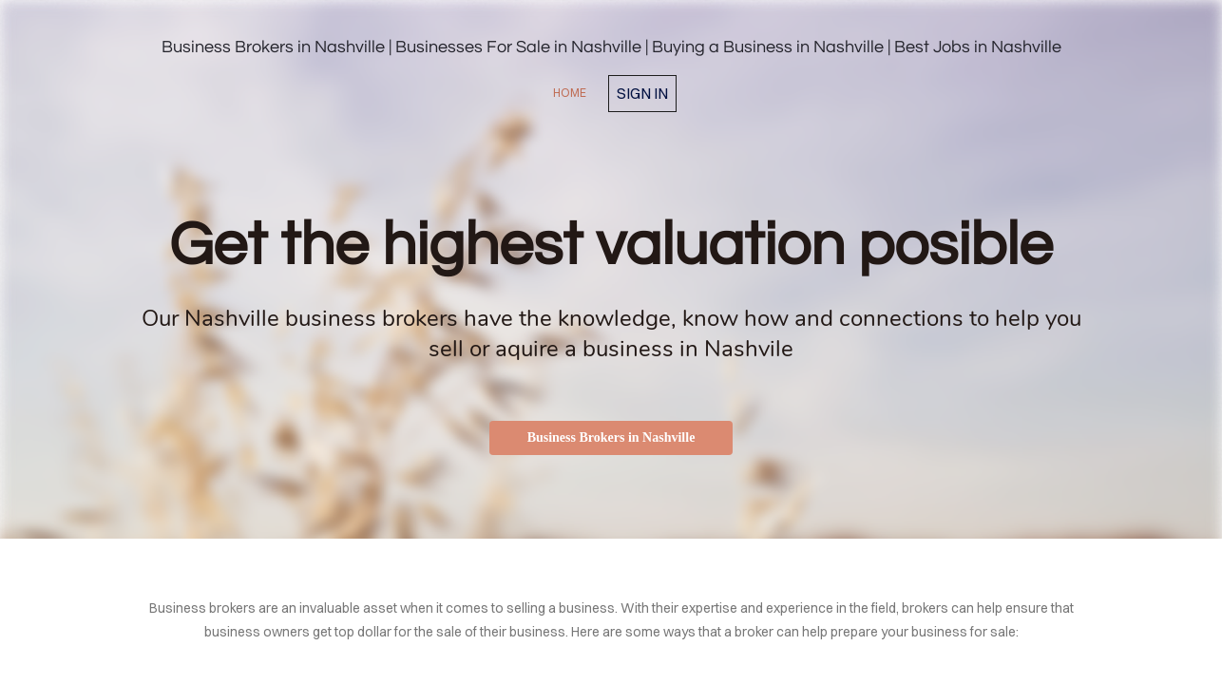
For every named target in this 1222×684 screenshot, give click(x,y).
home (569, 93)
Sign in (642, 93)
